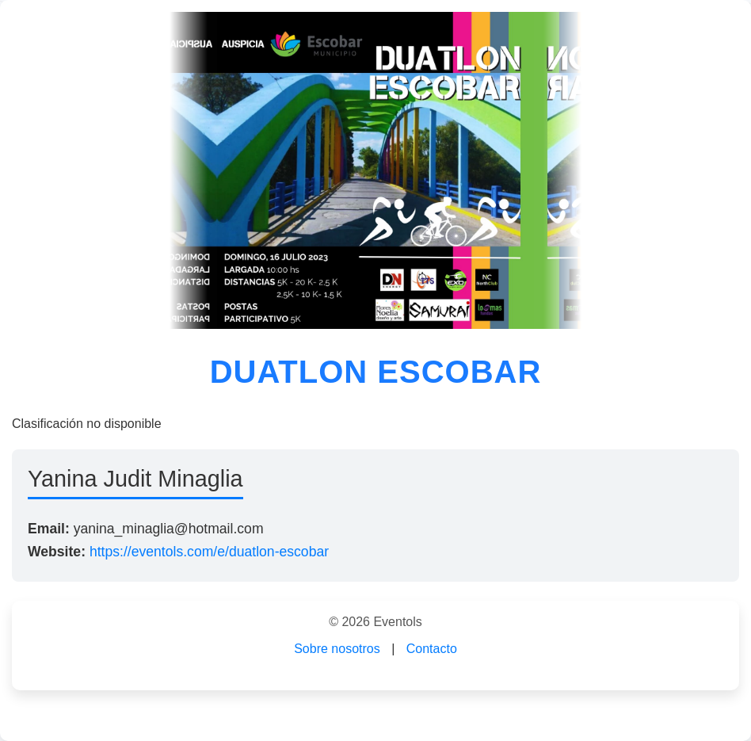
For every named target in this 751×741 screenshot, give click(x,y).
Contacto (431, 648)
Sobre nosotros (337, 648)
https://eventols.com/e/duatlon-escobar (209, 552)
